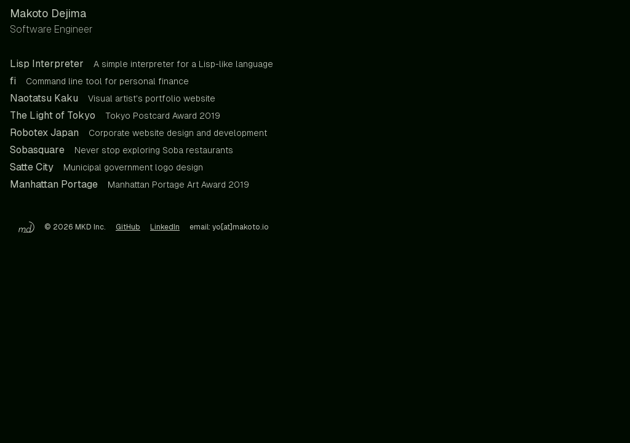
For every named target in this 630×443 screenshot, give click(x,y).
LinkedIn (165, 227)
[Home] (22, 227)
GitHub (128, 227)
